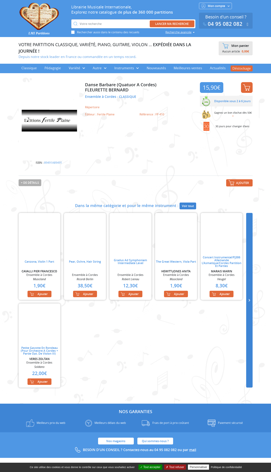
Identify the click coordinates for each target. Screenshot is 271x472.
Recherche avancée (178, 32)
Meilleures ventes (188, 68)
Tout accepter (150, 467)
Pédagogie (52, 68)
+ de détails (30, 183)
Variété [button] (77, 68)
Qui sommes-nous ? (155, 441)
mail (192, 449)
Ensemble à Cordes (101, 96)
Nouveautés (156, 68)
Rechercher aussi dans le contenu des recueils (108, 32)
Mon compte (215, 6)
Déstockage (241, 68)
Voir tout (188, 206)
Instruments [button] (126, 68)
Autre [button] (99, 68)
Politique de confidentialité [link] (226, 467)
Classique (29, 68)
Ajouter (246, 87)
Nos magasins (115, 441)
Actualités (218, 68)
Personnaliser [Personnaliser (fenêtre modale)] (198, 467)
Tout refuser (175, 467)
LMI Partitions (39, 33)
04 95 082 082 (223, 23)
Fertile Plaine (106, 114)
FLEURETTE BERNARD (107, 90)
